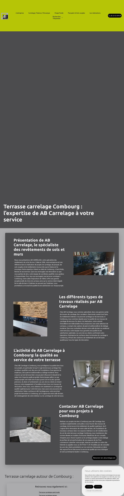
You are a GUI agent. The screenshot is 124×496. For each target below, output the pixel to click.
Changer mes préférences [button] (94, 490)
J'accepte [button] (89, 486)
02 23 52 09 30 (115, 15)
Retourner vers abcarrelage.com (104, 458)
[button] (62, 18)
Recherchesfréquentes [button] (57, 17)
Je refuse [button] (98, 486)
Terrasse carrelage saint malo (49, 492)
